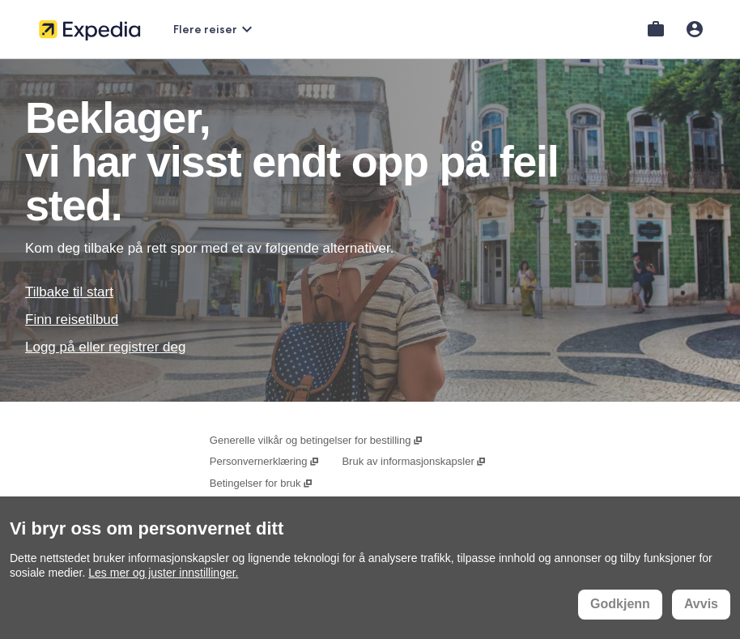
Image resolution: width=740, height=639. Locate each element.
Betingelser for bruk (261, 483)
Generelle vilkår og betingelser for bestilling (316, 440)
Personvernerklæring (265, 461)
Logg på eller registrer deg (105, 347)
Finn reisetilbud (71, 319)
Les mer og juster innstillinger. (163, 572)
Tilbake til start (69, 292)
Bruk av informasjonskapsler (414, 461)
